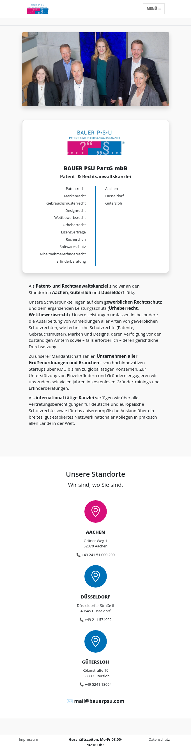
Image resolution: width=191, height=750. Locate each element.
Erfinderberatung (71, 261)
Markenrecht (75, 195)
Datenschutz (159, 739)
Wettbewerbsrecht (70, 217)
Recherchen (76, 239)
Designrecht (75, 210)
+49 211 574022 (98, 619)
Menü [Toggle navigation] (154, 8)
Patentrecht (76, 188)
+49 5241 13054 (98, 684)
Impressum (28, 739)
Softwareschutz (73, 246)
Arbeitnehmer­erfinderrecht (63, 253)
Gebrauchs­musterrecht (66, 203)
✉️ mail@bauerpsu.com (95, 701)
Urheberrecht (74, 224)
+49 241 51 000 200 (98, 554)
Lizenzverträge (73, 232)
